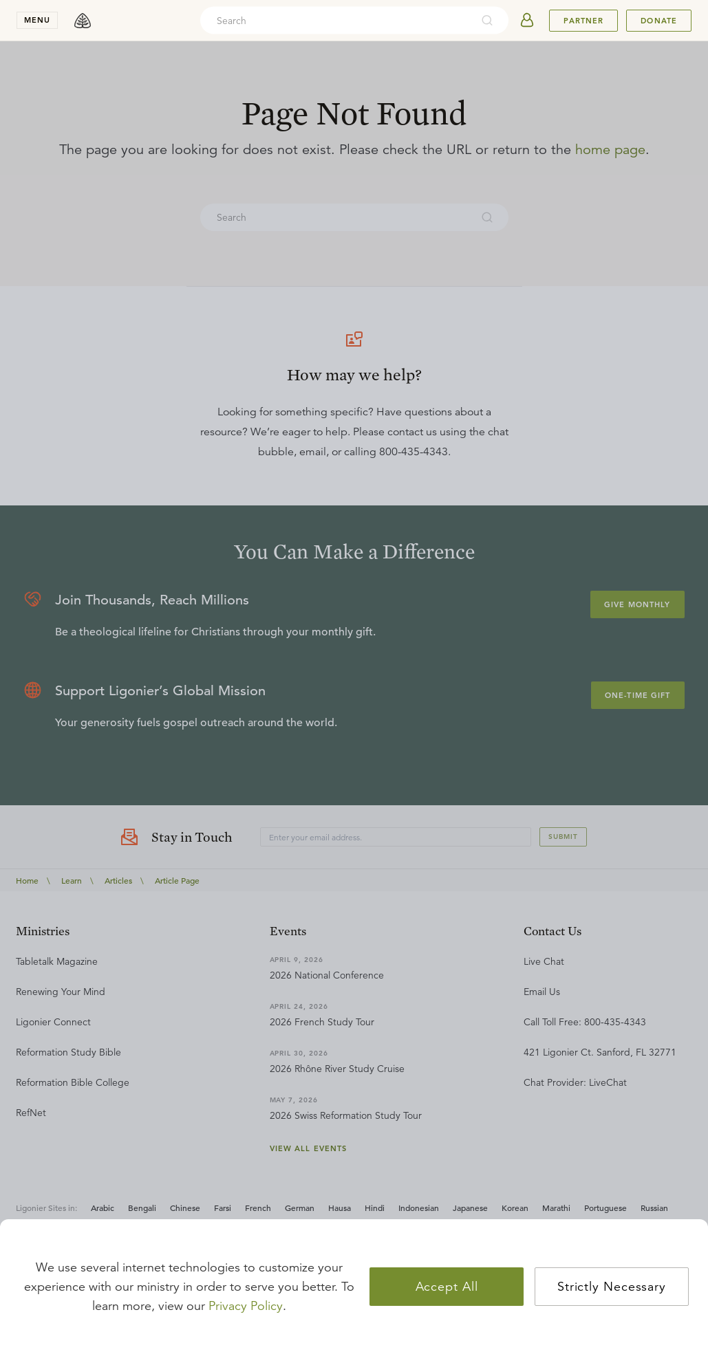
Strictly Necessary (611, 1286)
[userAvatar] (527, 20)
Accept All (447, 1286)
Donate (659, 20)
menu (37, 20)
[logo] (82, 20)
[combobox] (336, 21)
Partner (583, 20)
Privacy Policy (245, 1305)
